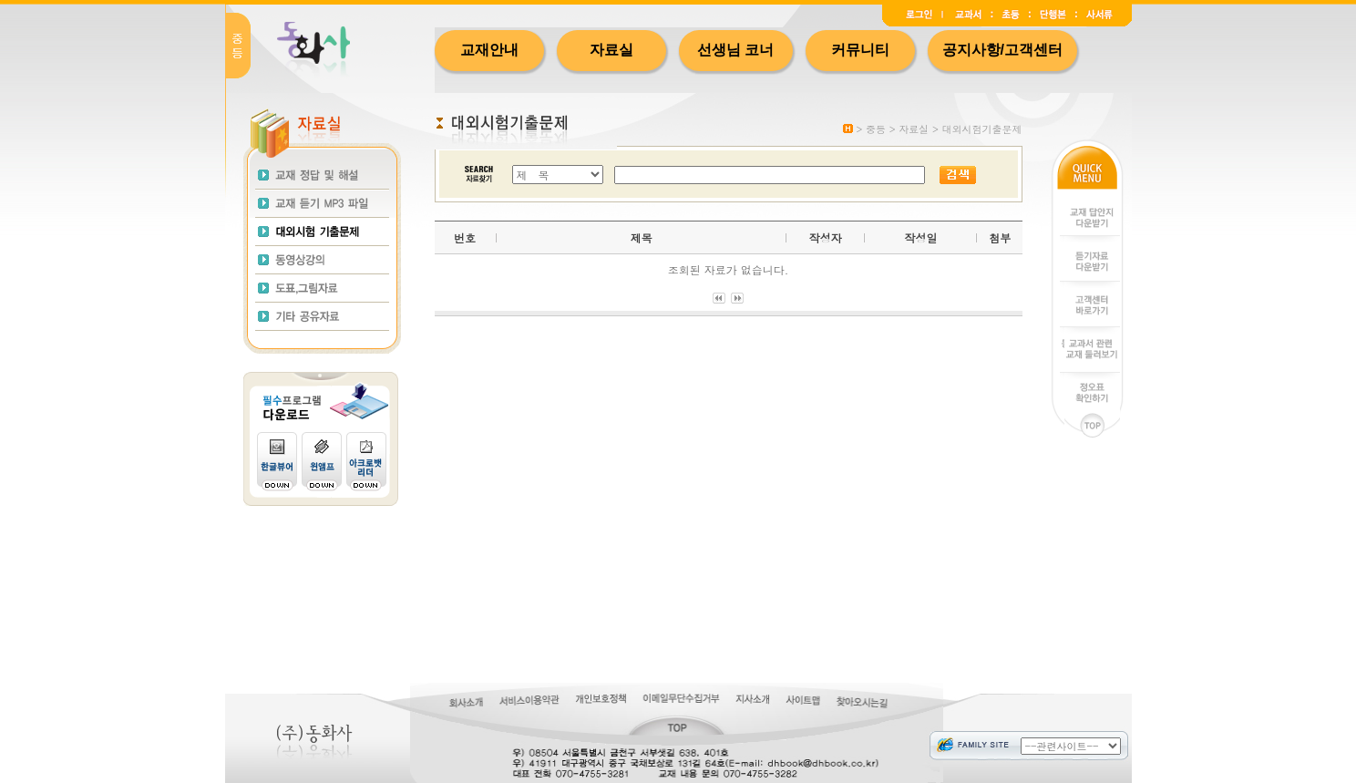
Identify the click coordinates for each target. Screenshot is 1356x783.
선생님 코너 (735, 49)
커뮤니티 (860, 49)
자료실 (611, 49)
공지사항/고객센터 (1002, 49)
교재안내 (489, 49)
